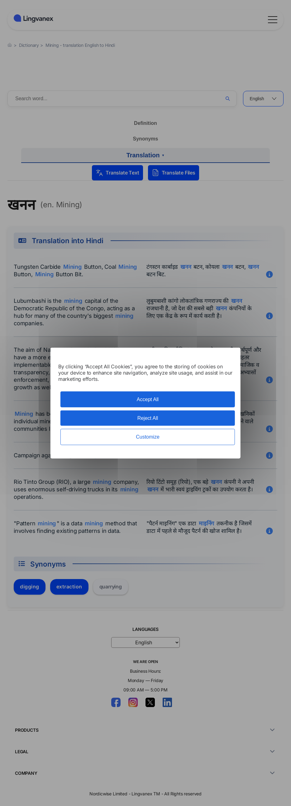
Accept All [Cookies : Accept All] (148, 399)
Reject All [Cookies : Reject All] (147, 418)
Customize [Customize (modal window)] (148, 437)
